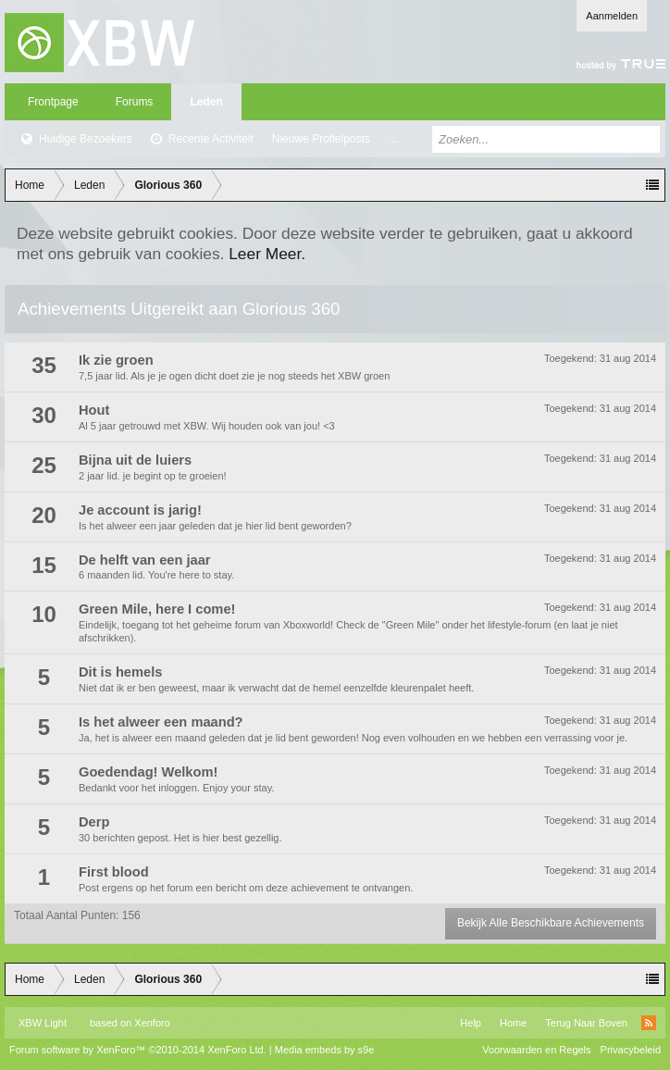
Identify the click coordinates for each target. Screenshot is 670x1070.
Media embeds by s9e (325, 1049)
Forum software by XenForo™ (138, 1049)
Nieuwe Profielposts (321, 138)
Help (470, 1022)
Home (513, 1022)
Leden (206, 101)
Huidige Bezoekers (85, 138)
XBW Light (43, 1022)
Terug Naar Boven (586, 1022)
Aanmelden (612, 15)
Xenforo (152, 1022)
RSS (648, 1022)
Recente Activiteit (211, 138)
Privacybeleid (631, 1049)
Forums (135, 101)
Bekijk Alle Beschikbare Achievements (550, 922)
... (393, 138)
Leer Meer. (267, 253)
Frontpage (53, 101)
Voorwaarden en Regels (536, 1049)
